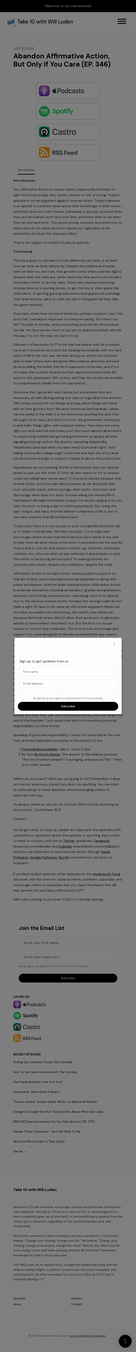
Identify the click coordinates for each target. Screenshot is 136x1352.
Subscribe (68, 706)
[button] (114, 643)
